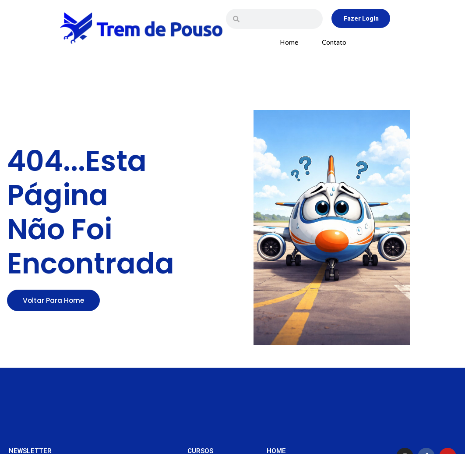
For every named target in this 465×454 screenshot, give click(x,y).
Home (289, 42)
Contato (334, 42)
